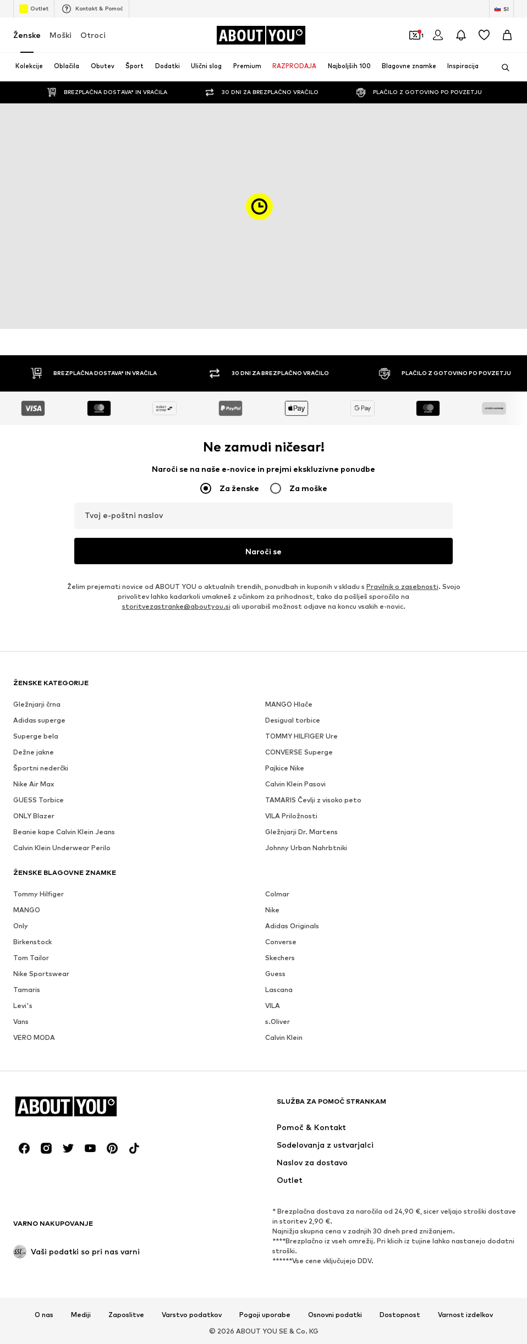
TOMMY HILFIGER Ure (301, 736)
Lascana (279, 989)
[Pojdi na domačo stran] (261, 35)
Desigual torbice (292, 720)
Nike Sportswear (41, 974)
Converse (281, 942)
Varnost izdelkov (465, 1315)
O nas (44, 1315)
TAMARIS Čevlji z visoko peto (313, 800)
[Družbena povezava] (24, 1148)
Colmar (277, 894)
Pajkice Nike (284, 768)
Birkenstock (32, 942)
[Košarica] (507, 35)
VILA (272, 1005)
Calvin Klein (284, 1037)
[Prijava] (437, 35)
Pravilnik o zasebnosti (402, 586)
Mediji (81, 1315)
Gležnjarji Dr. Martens (301, 832)
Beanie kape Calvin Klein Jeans (64, 832)
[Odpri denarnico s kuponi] (414, 35)
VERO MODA (34, 1037)
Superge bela (35, 736)
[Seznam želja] (484, 35)
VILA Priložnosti (291, 816)
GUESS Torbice (38, 800)
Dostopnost (400, 1315)
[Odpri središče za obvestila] (461, 35)
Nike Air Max (33, 784)
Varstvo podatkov (192, 1315)
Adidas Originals (292, 926)
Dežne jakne (33, 752)
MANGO (26, 910)
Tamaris (26, 989)
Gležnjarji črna (37, 704)
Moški (61, 35)
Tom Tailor (31, 958)
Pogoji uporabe (264, 1315)
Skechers (280, 958)
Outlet (33, 8)
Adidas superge (39, 720)
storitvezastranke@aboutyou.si (176, 606)
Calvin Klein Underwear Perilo (62, 848)
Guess (275, 974)
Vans (21, 1021)
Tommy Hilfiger (38, 894)
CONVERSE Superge (299, 752)
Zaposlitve (126, 1315)
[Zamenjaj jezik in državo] (501, 9)
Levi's (22, 1005)
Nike (272, 910)
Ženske (27, 35)
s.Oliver (277, 1021)
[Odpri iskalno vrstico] (501, 68)
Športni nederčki (40, 768)
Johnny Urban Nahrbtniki (306, 848)
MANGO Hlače (288, 704)
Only (20, 926)
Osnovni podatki (335, 1315)
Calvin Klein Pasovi (295, 784)
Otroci (93, 35)
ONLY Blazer (33, 816)
